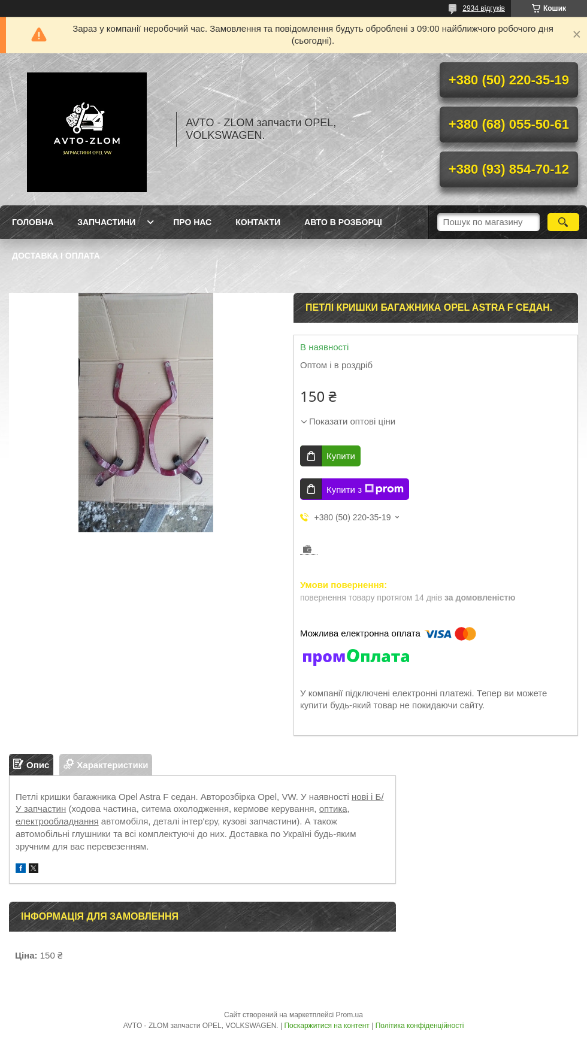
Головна (32, 222)
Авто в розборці (343, 222)
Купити (340, 456)
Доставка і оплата (56, 255)
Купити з (365, 489)
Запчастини (106, 222)
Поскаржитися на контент (326, 1025)
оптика (333, 808)
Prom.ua (349, 1015)
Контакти (257, 222)
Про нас (192, 222)
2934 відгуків (483, 8)
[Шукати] (563, 222)
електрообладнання (57, 821)
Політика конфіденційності (420, 1025)
